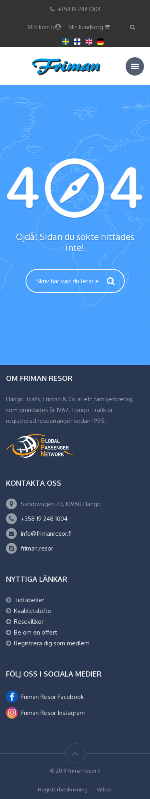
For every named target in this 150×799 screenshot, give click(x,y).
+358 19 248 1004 (44, 519)
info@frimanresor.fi (46, 533)
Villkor (104, 789)
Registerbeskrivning (63, 789)
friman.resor (37, 548)
